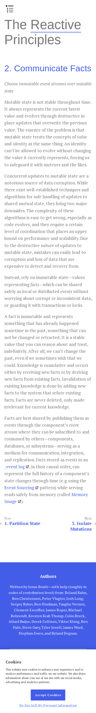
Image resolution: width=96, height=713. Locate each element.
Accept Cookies (48, 695)
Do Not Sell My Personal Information (48, 705)
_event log (14, 467)
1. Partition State (22, 523)
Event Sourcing (19, 487)
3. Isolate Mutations (81, 526)
